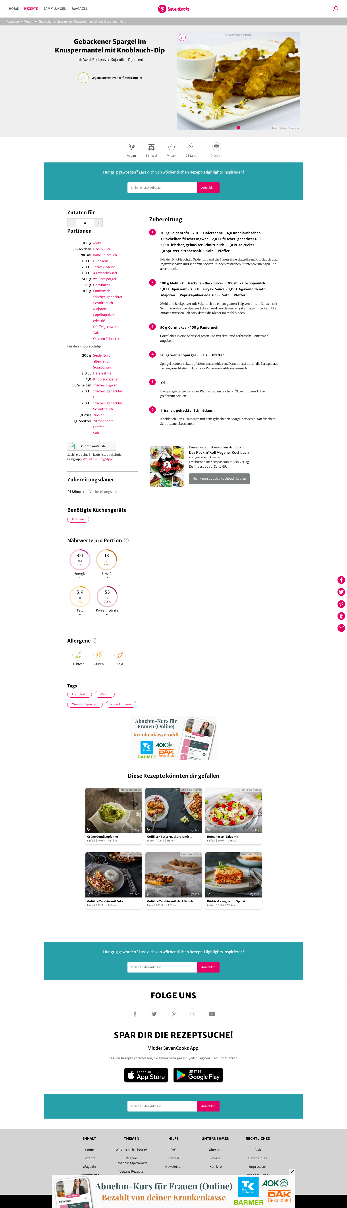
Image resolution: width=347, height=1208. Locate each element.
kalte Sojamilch (105, 255)
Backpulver (101, 249)
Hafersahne (102, 373)
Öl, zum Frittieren (106, 339)
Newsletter (173, 1167)
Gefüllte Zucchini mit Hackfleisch (170, 901)
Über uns (215, 1150)
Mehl (97, 243)
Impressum (257, 1167)
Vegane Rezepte (131, 1171)
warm (105, 694)
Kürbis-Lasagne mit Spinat (226, 901)
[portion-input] (85, 222)
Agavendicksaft (105, 273)
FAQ (174, 1150)
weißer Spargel (104, 279)
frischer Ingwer (105, 385)
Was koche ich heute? (131, 1150)
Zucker (98, 415)
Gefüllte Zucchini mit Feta (105, 901)
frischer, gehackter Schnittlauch (107, 300)
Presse (216, 1158)
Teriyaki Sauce (104, 267)
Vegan (28, 21)
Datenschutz (257, 1158)
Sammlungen (54, 9)
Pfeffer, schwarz (105, 327)
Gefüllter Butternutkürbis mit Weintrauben (168, 837)
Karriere (216, 1167)
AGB (257, 1150)
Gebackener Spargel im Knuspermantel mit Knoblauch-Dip (82, 21)
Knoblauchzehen (106, 379)
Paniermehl (102, 291)
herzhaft (79, 694)
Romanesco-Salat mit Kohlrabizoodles (223, 837)
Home (14, 9)
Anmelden (208, 187)
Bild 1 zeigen (238, 127)
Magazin (79, 9)
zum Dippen (121, 704)
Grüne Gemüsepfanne (102, 837)
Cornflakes (101, 285)
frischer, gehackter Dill (107, 394)
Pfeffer (98, 427)
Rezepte (31, 9)
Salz (96, 333)
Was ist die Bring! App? (98, 459)
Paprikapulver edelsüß (104, 318)
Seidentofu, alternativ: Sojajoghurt (102, 361)
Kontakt (173, 1158)
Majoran (99, 309)
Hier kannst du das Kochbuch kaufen (219, 478)
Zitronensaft (103, 421)
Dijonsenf (100, 261)
